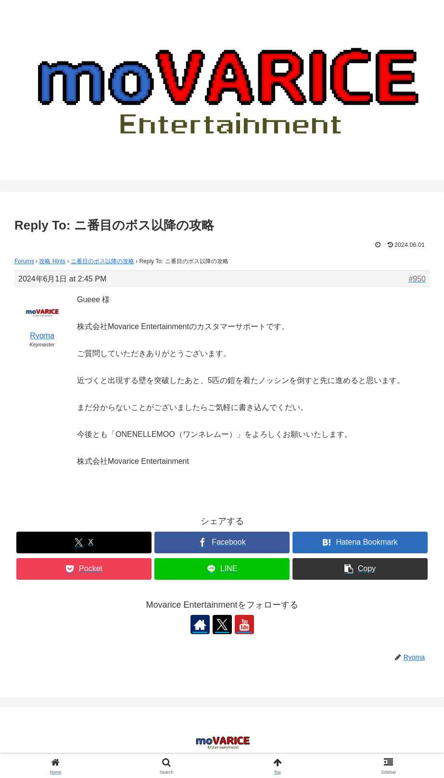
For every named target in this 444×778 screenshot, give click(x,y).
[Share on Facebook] (221, 542)
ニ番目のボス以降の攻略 (102, 261)
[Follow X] (222, 624)
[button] (359, 569)
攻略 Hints (52, 261)
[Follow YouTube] (244, 624)
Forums (24, 261)
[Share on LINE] (221, 569)
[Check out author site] (200, 624)
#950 (417, 279)
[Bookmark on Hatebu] (359, 542)
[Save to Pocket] (83, 569)
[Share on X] (83, 542)
